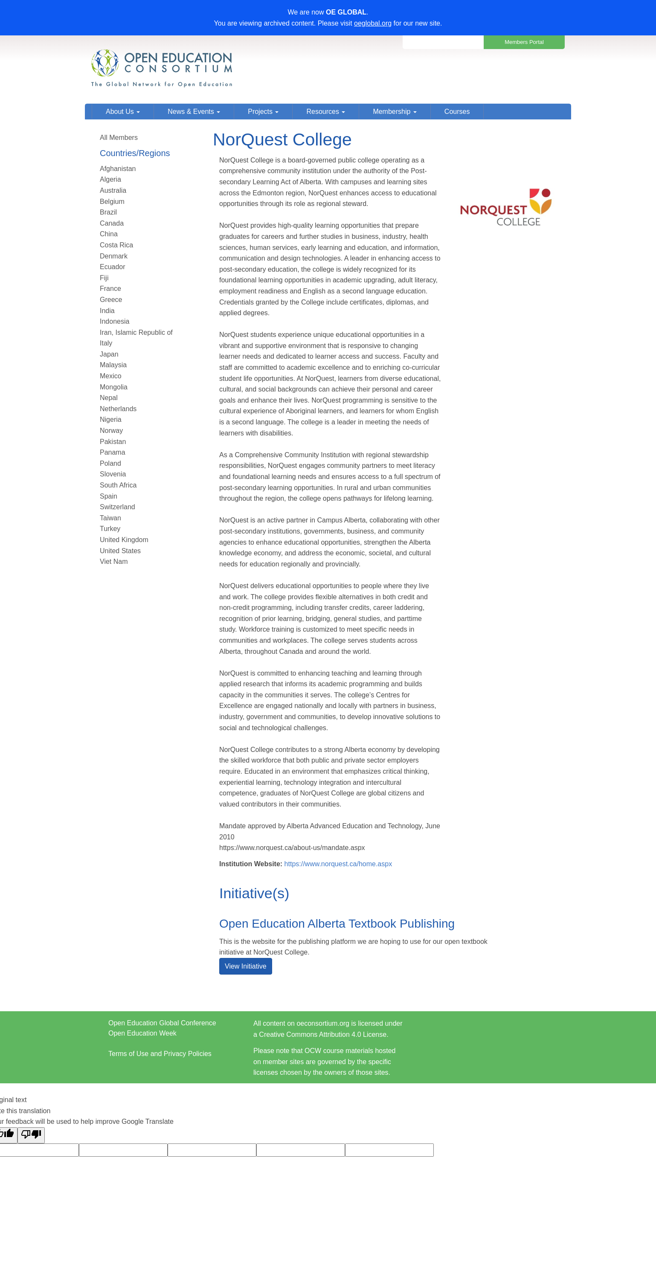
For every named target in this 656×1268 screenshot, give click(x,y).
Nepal (109, 397)
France (110, 288)
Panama (112, 452)
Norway (111, 430)
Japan (109, 354)
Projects (263, 111)
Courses (457, 111)
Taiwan (110, 518)
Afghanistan (118, 168)
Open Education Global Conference (162, 1023)
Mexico (111, 376)
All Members (119, 137)
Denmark (114, 256)
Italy (106, 343)
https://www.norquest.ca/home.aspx (338, 864)
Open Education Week (142, 1033)
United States (120, 550)
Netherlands (118, 408)
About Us (123, 111)
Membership (394, 111)
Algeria (110, 179)
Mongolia (114, 387)
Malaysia (113, 365)
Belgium (112, 201)
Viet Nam (114, 561)
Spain (108, 496)
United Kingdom (124, 539)
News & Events (194, 111)
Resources (325, 111)
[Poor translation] (31, 1135)
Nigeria (111, 419)
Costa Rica (116, 245)
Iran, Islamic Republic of (136, 332)
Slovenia (113, 474)
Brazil (108, 212)
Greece (111, 299)
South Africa (118, 485)
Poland (110, 463)
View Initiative (246, 966)
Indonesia (114, 321)
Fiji (104, 277)
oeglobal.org (373, 23)
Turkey (110, 528)
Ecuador (112, 266)
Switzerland (117, 507)
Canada (112, 223)
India (107, 310)
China (109, 234)
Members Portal (524, 42)
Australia (113, 190)
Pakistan (113, 441)
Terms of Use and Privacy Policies (160, 1053)
